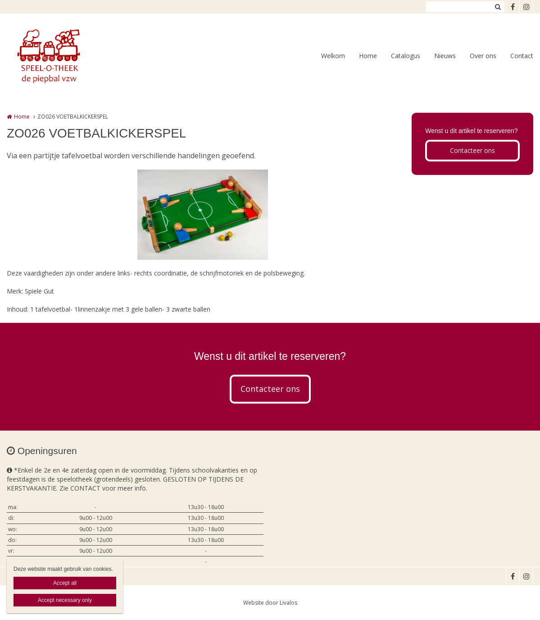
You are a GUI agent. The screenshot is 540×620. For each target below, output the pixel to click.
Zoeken (497, 6)
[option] (202, 215)
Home (368, 55)
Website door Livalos (270, 602)
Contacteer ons (472, 150)
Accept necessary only (65, 600)
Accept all (65, 583)
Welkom (333, 55)
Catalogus (405, 55)
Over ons (483, 55)
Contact (521, 55)
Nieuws (445, 55)
